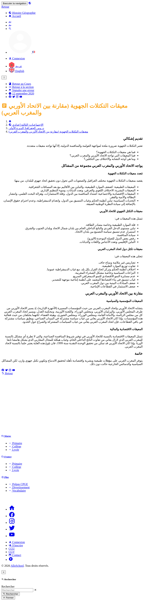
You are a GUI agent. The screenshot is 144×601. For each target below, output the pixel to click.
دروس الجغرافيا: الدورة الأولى (26, 128)
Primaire (15, 443)
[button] (22, 52)
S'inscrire (16, 545)
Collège (15, 446)
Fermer (8, 597)
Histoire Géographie (22, 12)
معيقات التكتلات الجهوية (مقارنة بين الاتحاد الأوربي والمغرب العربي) (48, 131)
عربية (15, 66)
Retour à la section (21, 87)
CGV (12, 551)
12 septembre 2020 (21, 93)
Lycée (14, 449)
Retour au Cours (20, 83)
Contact (15, 555)
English (16, 71)
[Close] (3, 572)
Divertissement (19, 487)
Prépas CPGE (18, 484)
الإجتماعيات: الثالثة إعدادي (26, 124)
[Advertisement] (72, 405)
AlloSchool (17, 565)
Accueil (15, 16)
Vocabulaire (17, 490)
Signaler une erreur (21, 90)
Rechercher (8, 586)
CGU (12, 548)
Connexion (17, 542)
